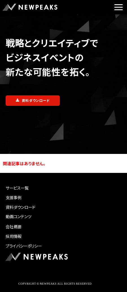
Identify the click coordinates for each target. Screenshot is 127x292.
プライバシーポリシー (24, 246)
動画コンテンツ (18, 216)
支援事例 (13, 197)
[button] (118, 7)
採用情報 (13, 236)
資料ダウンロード (36, 100)
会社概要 (13, 226)
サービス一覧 (17, 188)
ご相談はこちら (104, 7)
